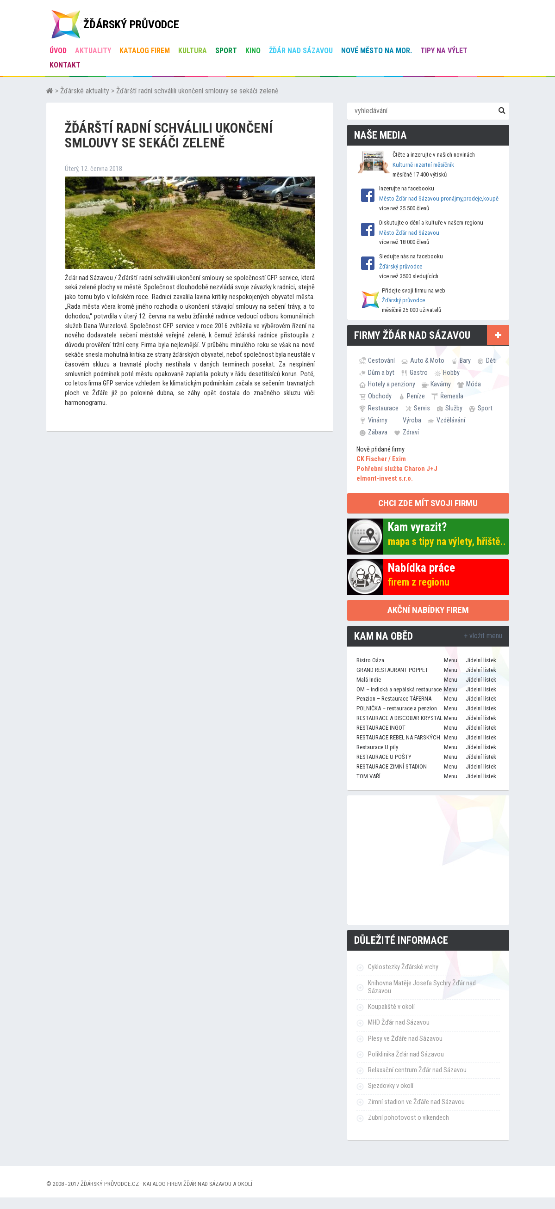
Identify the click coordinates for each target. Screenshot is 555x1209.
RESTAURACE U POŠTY (384, 756)
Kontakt (65, 65)
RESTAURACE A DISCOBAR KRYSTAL (399, 717)
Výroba (412, 420)
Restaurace (383, 408)
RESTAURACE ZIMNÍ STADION (391, 766)
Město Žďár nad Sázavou (409, 232)
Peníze (416, 396)
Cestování (381, 360)
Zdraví (411, 432)
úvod (58, 50)
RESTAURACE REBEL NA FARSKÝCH (398, 737)
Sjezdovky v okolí (390, 1086)
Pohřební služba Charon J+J (396, 469)
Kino (253, 50)
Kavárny (440, 384)
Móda (473, 384)
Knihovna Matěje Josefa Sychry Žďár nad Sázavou (422, 987)
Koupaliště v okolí (391, 1007)
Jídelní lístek (481, 660)
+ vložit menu (483, 635)
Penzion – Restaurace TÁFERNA (393, 698)
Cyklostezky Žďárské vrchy (403, 967)
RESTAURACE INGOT (380, 727)
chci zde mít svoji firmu (428, 503)
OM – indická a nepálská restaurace (399, 689)
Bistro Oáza (370, 660)
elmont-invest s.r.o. (384, 478)
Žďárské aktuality (84, 90)
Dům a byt (381, 372)
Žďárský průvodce (400, 266)
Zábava (377, 432)
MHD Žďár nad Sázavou (399, 1022)
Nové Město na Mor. (376, 50)
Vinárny (377, 420)
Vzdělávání (451, 420)
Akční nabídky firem (428, 609)
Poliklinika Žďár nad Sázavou (406, 1054)
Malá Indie (368, 679)
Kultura (192, 50)
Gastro (419, 372)
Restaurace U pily (377, 747)
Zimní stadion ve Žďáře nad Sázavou (416, 1102)
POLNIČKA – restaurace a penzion (396, 708)
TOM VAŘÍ (368, 776)
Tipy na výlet (444, 50)
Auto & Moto (427, 360)
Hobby (451, 372)
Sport (226, 50)
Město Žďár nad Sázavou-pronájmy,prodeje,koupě (439, 198)
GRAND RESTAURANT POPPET (392, 669)
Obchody (380, 396)
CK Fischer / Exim (381, 459)
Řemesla (451, 396)
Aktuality (93, 50)
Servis (422, 408)
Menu (450, 660)
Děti (491, 360)
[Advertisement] (428, 860)
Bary (465, 360)
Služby (453, 408)
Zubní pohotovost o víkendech (408, 1118)
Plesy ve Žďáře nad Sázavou (405, 1039)
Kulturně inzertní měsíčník (423, 164)
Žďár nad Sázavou (301, 50)
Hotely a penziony (391, 384)
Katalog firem (144, 50)
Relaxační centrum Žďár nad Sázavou (417, 1070)
